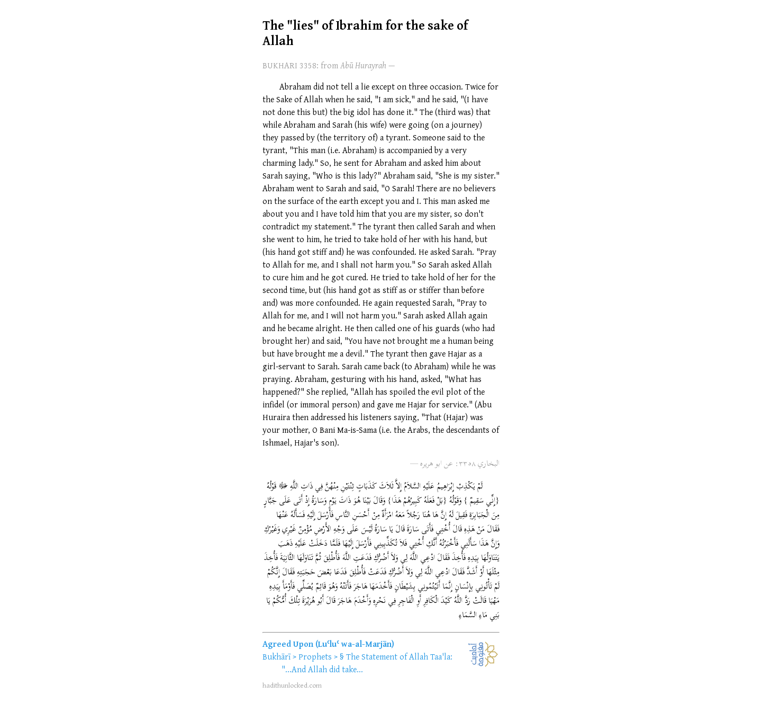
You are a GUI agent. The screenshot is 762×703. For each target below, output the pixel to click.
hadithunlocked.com (292, 685)
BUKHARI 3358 (289, 65)
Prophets (315, 656)
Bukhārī (276, 656)
